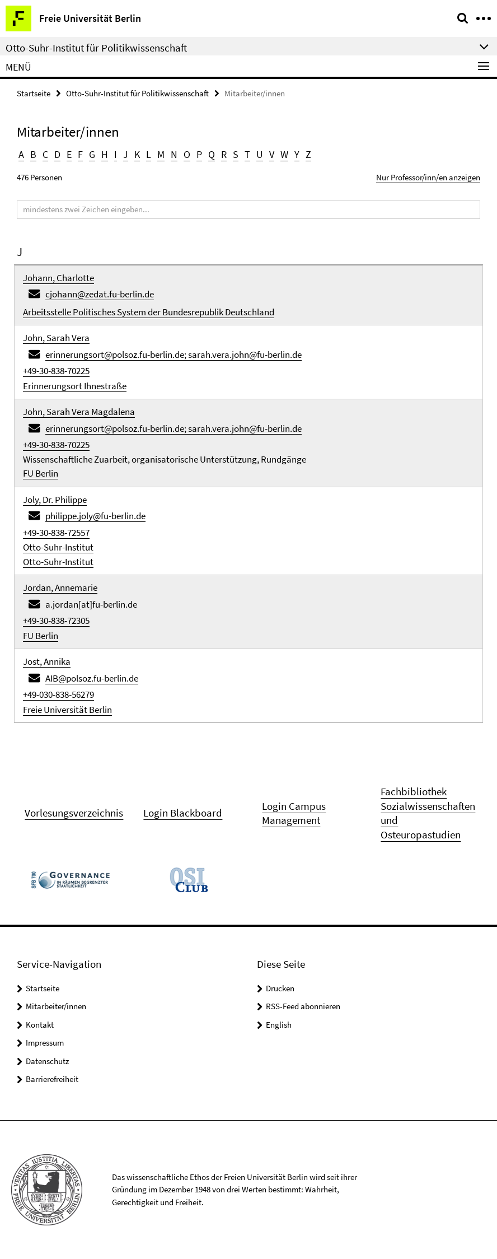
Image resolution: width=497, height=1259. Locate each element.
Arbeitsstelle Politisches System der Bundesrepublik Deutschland (148, 312)
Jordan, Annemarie (60, 587)
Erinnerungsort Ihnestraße (74, 386)
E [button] (69, 154)
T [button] (247, 154)
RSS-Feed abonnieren (303, 1006)
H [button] (104, 154)
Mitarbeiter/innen (56, 1006)
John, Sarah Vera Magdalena (79, 411)
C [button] (45, 154)
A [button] (21, 154)
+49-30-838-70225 (56, 371)
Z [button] (308, 154)
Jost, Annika (47, 661)
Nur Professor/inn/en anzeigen (428, 177)
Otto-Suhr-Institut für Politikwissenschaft (137, 93)
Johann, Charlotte (58, 278)
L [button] (148, 154)
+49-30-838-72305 (56, 620)
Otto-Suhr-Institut (58, 547)
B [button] (33, 154)
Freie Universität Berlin (67, 709)
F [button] (80, 154)
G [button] (92, 154)
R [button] (224, 154)
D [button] (57, 154)
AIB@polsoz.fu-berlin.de (91, 678)
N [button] (174, 154)
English (279, 1024)
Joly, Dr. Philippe (55, 499)
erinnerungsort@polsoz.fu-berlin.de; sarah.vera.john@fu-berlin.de (173, 354)
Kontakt (40, 1024)
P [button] (199, 154)
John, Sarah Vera (56, 338)
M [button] (161, 154)
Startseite (33, 93)
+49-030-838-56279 (58, 694)
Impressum (45, 1042)
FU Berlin (40, 473)
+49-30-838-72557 (56, 532)
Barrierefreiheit (52, 1079)
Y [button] (296, 154)
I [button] (115, 154)
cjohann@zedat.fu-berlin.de (99, 294)
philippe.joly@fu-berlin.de (95, 516)
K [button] (137, 154)
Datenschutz (47, 1061)
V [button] (271, 154)
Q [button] (211, 154)
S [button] (235, 154)
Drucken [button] (280, 988)
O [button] (187, 154)
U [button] (259, 154)
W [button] (284, 154)
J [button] (125, 154)
